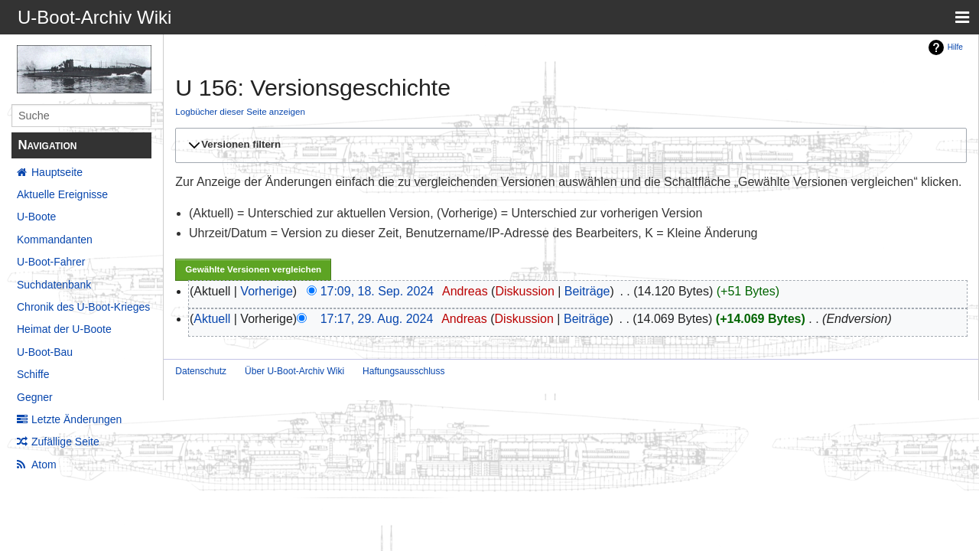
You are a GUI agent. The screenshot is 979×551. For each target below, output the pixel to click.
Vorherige (266, 291)
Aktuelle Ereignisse (62, 194)
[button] (568, 145)
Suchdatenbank (54, 285)
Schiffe (33, 374)
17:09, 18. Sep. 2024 (377, 291)
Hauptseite (57, 172)
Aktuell (212, 318)
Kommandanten (55, 239)
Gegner (35, 397)
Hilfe (955, 47)
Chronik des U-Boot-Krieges (83, 307)
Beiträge (587, 291)
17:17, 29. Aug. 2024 (377, 318)
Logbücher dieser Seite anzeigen (240, 111)
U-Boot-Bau (45, 352)
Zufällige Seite (65, 441)
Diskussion (524, 291)
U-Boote (36, 216)
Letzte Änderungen (76, 419)
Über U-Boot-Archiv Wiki (294, 371)
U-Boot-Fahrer (51, 262)
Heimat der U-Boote (64, 329)
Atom (44, 464)
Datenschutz (200, 371)
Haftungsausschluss (403, 371)
